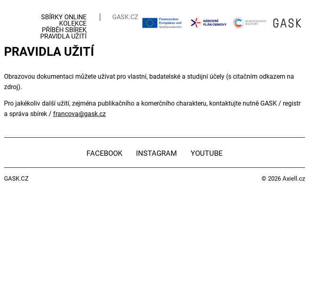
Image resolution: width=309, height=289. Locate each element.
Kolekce (73, 23)
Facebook (104, 153)
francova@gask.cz (79, 114)
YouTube (206, 153)
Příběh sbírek (64, 30)
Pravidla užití (63, 36)
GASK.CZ (125, 17)
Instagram (156, 153)
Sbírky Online (64, 17)
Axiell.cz (293, 178)
